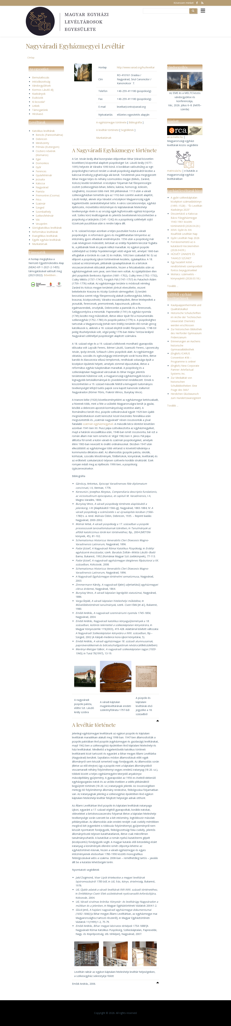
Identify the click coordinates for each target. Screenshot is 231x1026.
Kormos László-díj (42, 89)
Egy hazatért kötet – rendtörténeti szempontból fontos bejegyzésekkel (186, 266)
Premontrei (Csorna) (48, 195)
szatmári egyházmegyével (98, 424)
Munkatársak (39, 244)
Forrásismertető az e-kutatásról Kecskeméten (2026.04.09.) (185, 246)
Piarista (40, 191)
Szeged (40, 207)
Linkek (36, 105)
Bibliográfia (135, 122)
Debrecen (41, 139)
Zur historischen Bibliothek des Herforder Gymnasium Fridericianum (186, 333)
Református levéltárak (45, 232)
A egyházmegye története (111, 122)
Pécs (38, 199)
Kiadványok (38, 93)
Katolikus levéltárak (43, 131)
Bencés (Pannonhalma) (49, 135)
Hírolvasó (37, 114)
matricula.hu (174, 170)
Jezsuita (40, 179)
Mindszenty (42, 143)
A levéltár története (107, 130)
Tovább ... (172, 286)
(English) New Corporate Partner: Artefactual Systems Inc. (185, 369)
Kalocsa (40, 183)
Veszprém (41, 223)
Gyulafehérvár (44, 175)
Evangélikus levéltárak (45, 236)
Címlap (30, 57)
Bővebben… (51, 275)
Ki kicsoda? (38, 102)
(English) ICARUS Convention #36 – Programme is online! (183, 357)
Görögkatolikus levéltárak (47, 227)
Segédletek (127, 130)
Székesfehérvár (45, 215)
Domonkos (42, 163)
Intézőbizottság (41, 81)
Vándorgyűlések (41, 85)
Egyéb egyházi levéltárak (46, 239)
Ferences (41, 171)
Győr (38, 167)
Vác (38, 219)
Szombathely (43, 211)
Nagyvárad (42, 187)
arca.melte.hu (175, 137)
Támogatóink (40, 110)
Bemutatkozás (40, 77)
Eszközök (37, 97)
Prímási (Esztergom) (47, 147)
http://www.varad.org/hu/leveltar (136, 67)
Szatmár (40, 203)
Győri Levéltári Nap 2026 (185, 238)
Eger (38, 159)
